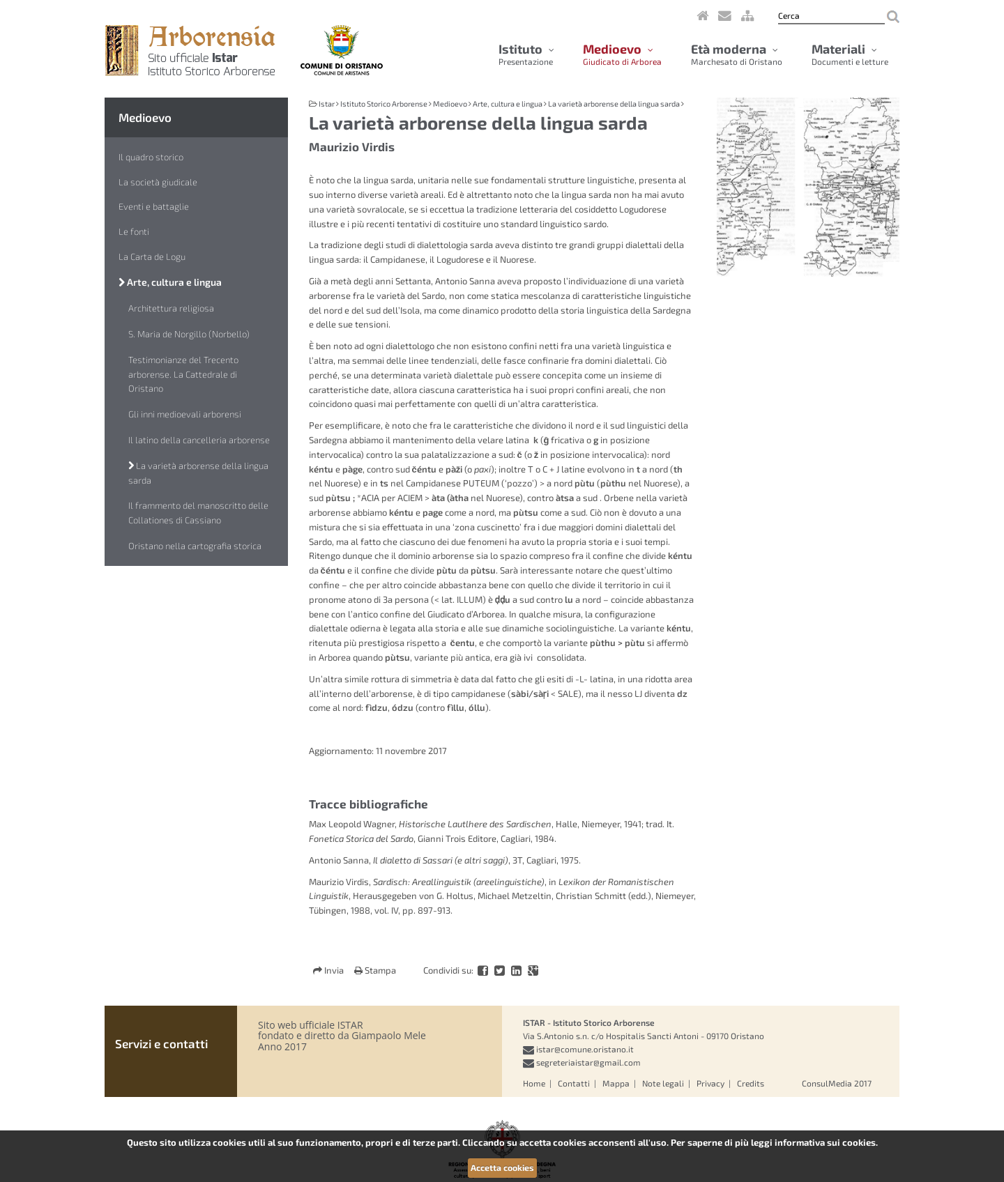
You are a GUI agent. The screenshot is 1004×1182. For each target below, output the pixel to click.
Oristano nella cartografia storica (194, 545)
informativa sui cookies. (826, 1142)
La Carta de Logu (152, 256)
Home (534, 1083)
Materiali (850, 54)
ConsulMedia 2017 (837, 1083)
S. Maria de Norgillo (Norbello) (189, 333)
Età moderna (736, 54)
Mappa (616, 1083)
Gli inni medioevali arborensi (184, 414)
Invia (329, 970)
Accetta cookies (502, 1167)
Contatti (574, 1083)
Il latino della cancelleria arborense (199, 439)
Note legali (663, 1083)
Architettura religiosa (171, 308)
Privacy (710, 1083)
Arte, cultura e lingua (170, 282)
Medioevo (622, 54)
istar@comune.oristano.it (585, 1049)
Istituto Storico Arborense (383, 103)
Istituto (526, 54)
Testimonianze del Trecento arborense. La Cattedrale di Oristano (183, 374)
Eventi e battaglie (154, 206)
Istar (327, 103)
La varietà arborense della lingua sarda (198, 473)
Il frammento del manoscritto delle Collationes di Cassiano (198, 512)
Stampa (375, 970)
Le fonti (134, 231)
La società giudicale (158, 181)
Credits (750, 1083)
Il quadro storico (151, 156)
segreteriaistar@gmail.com (588, 1062)
